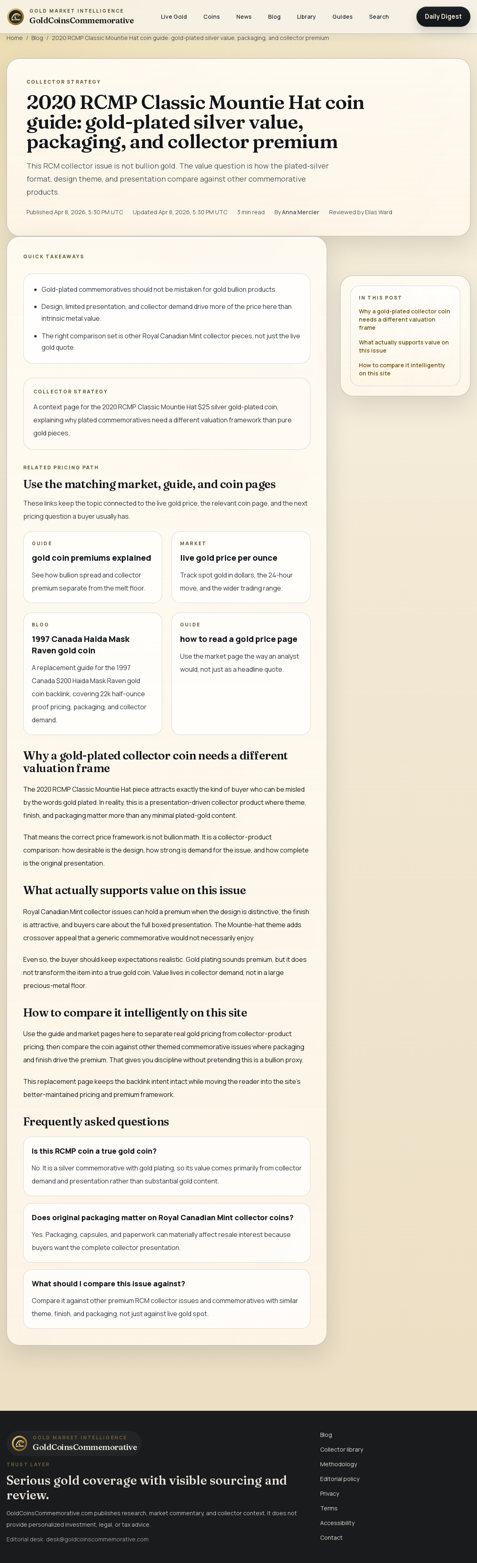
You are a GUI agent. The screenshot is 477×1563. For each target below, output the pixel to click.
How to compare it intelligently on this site (402, 369)
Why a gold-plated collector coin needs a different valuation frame (404, 319)
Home (15, 38)
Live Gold (174, 16)
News (244, 16)
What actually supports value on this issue (404, 346)
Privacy (329, 1493)
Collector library (341, 1449)
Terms (329, 1508)
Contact (331, 1537)
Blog (274, 16)
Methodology (338, 1464)
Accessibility (337, 1523)
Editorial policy (339, 1479)
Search (379, 16)
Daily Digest (443, 16)
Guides (342, 16)
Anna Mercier (300, 212)
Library (306, 16)
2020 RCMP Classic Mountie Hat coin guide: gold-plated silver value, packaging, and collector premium (190, 38)
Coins (211, 16)
